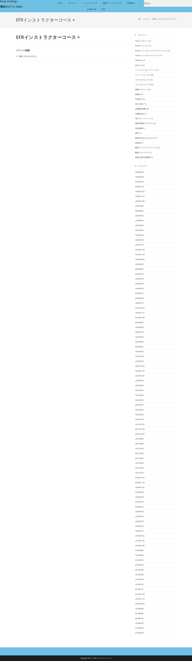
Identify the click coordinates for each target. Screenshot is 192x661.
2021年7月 (139, 448)
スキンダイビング (142, 80)
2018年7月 (139, 618)
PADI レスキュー (141, 41)
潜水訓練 (138, 128)
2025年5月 (139, 225)
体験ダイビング (141, 89)
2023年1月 (139, 361)
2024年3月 (139, 293)
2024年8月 (139, 269)
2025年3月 (139, 235)
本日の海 (138, 104)
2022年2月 (139, 414)
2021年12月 (140, 424)
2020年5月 (139, 511)
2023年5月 (139, 342)
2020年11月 (140, 482)
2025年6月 (139, 220)
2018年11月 (140, 599)
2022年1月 (139, 419)
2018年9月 (139, 608)
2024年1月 (139, 303)
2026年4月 (139, 172)
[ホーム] (139, 19)
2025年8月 (139, 211)
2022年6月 (139, 395)
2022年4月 (139, 405)
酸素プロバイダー (142, 152)
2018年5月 (139, 628)
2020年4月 (139, 516)
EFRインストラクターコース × (164, 19)
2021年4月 (139, 463)
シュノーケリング (90, 3)
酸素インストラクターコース (146, 147)
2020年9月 (139, 492)
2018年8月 (139, 613)
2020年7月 (139, 502)
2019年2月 (139, 584)
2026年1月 (139, 186)
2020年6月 (139, 507)
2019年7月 (139, 560)
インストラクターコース (144, 70)
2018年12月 (140, 594)
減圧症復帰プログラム (144, 123)
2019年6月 (139, 565)
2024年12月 (140, 249)
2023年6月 (139, 337)
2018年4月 (139, 633)
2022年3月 (139, 410)
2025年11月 (140, 196)
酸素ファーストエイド (112, 3)
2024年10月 (140, 259)
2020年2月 (139, 526)
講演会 (137, 143)
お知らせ (138, 65)
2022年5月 (139, 400)
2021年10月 (140, 434)
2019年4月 (139, 574)
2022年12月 (140, 366)
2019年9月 (139, 550)
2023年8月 (139, 327)
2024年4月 (139, 288)
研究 (137, 133)
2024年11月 (140, 254)
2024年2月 (139, 298)
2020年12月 (140, 477)
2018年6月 (139, 623)
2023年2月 (139, 356)
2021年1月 (139, 473)
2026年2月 (139, 181)
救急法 (137, 94)
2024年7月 (139, 274)
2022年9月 (139, 380)
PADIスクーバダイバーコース (146, 55)
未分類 (137, 99)
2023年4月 (139, 346)
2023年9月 (139, 322)
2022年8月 (139, 385)
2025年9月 (139, 206)
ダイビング (72, 3)
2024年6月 (139, 279)
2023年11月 (140, 313)
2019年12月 (140, 536)
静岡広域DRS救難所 (143, 157)
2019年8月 (139, 555)
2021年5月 (139, 458)
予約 (103, 9)
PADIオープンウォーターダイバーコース (151, 50)
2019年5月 (139, 570)
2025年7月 (139, 215)
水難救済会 (139, 113)
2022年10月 (140, 376)
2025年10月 (140, 201)
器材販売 (131, 3)
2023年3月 (139, 351)
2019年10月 (140, 545)
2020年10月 (140, 487)
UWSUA (138, 60)
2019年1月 (139, 589)
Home (60, 3)
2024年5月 (139, 283)
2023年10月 (140, 317)
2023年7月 (139, 332)
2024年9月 (139, 264)
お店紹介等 (91, 9)
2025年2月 (139, 240)
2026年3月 (139, 177)
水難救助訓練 (140, 109)
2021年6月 (139, 453)
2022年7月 (139, 390)
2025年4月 (139, 230)
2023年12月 (140, 308)
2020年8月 (139, 497)
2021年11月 (140, 429)
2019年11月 (140, 540)
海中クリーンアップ (143, 118)
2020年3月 (139, 521)
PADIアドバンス (141, 46)
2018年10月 (140, 603)
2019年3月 (139, 579)
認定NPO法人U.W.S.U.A (144, 138)
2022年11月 (140, 371)
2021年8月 (139, 443)
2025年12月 (140, 191)
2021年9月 (139, 439)
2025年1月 (139, 245)
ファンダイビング (142, 84)
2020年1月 (139, 531)
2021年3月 (139, 468)
